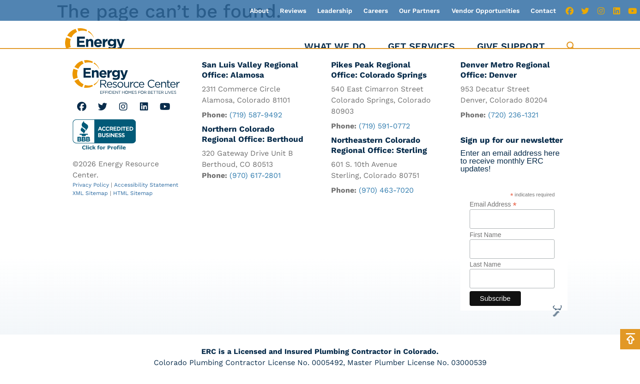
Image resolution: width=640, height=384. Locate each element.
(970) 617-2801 (255, 175)
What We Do (335, 46)
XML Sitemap (90, 193)
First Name (485, 235)
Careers (375, 10)
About (259, 10)
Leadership (334, 10)
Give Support (511, 46)
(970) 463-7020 (386, 190)
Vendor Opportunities (485, 10)
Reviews (293, 10)
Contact (543, 10)
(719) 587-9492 (255, 115)
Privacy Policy (90, 185)
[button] (571, 46)
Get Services (421, 46)
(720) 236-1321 (513, 115)
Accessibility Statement (146, 185)
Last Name (485, 265)
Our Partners (419, 10)
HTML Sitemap (133, 193)
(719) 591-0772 (384, 126)
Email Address (493, 204)
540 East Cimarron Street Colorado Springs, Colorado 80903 (381, 100)
